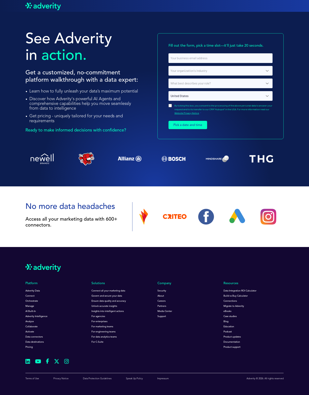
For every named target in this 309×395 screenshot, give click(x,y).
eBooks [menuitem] (227, 311)
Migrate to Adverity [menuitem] (233, 306)
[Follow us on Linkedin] (27, 362)
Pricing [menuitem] (29, 347)
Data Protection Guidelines (97, 378)
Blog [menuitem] (225, 321)
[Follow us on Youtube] (38, 362)
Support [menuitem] (161, 316)
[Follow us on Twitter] (56, 362)
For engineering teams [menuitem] (103, 332)
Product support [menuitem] (231, 347)
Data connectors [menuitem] (34, 337)
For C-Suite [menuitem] (97, 342)
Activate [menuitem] (29, 332)
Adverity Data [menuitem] (32, 291)
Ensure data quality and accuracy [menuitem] (108, 301)
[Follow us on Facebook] (47, 362)
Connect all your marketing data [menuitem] (108, 291)
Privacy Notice (61, 378)
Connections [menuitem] (230, 301)
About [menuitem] (160, 296)
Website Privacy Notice (186, 113)
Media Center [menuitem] (164, 311)
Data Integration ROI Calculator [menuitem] (239, 291)
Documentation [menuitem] (231, 342)
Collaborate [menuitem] (31, 327)
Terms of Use (32, 378)
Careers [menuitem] (161, 301)
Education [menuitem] (228, 327)
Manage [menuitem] (29, 306)
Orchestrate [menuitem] (31, 301)
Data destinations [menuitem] (34, 342)
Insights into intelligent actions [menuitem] (107, 311)
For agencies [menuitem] (98, 316)
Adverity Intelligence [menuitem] (36, 316)
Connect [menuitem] (29, 296)
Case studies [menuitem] (230, 316)
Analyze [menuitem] (29, 321)
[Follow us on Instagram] (66, 362)
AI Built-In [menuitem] (30, 311)
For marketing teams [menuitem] (102, 327)
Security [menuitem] (161, 291)
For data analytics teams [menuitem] (104, 337)
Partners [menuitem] (161, 306)
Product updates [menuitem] (232, 337)
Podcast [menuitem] (227, 332)
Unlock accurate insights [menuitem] (104, 306)
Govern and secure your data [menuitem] (106, 296)
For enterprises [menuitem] (99, 321)
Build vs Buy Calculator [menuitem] (235, 296)
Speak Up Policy (134, 378)
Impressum (163, 378)
